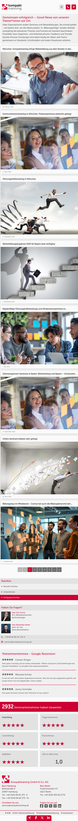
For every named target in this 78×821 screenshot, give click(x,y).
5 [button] (49, 569)
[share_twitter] (42, 818)
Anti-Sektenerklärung (23, 813)
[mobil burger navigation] (61, 7)
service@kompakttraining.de (15, 805)
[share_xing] (30, 818)
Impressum (67, 813)
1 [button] (29, 569)
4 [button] (44, 569)
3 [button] (39, 569)
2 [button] (34, 569)
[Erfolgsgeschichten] (68, 7)
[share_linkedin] (48, 818)
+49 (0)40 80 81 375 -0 (17, 795)
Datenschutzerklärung (47, 813)
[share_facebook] (36, 818)
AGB (8, 813)
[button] (54, 569)
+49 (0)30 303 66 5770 (54, 795)
